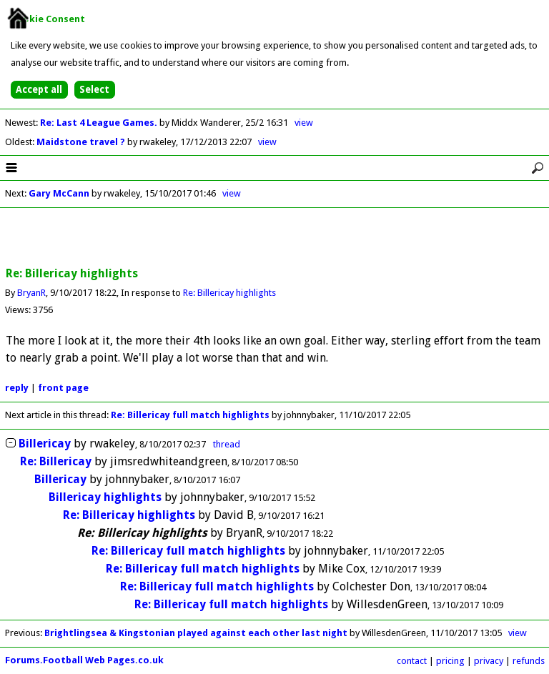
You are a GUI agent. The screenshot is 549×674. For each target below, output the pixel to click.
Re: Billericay (56, 461)
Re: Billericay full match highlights (190, 415)
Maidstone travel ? (81, 142)
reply (17, 387)
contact (412, 660)
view (304, 122)
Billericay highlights (105, 497)
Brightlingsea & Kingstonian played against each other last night (195, 633)
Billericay (45, 443)
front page (63, 387)
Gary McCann (59, 193)
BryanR (31, 292)
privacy (488, 660)
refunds (529, 660)
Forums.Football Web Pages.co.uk (84, 660)
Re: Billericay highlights (229, 292)
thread (226, 444)
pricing (450, 660)
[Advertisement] (274, 238)
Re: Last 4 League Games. (99, 122)
